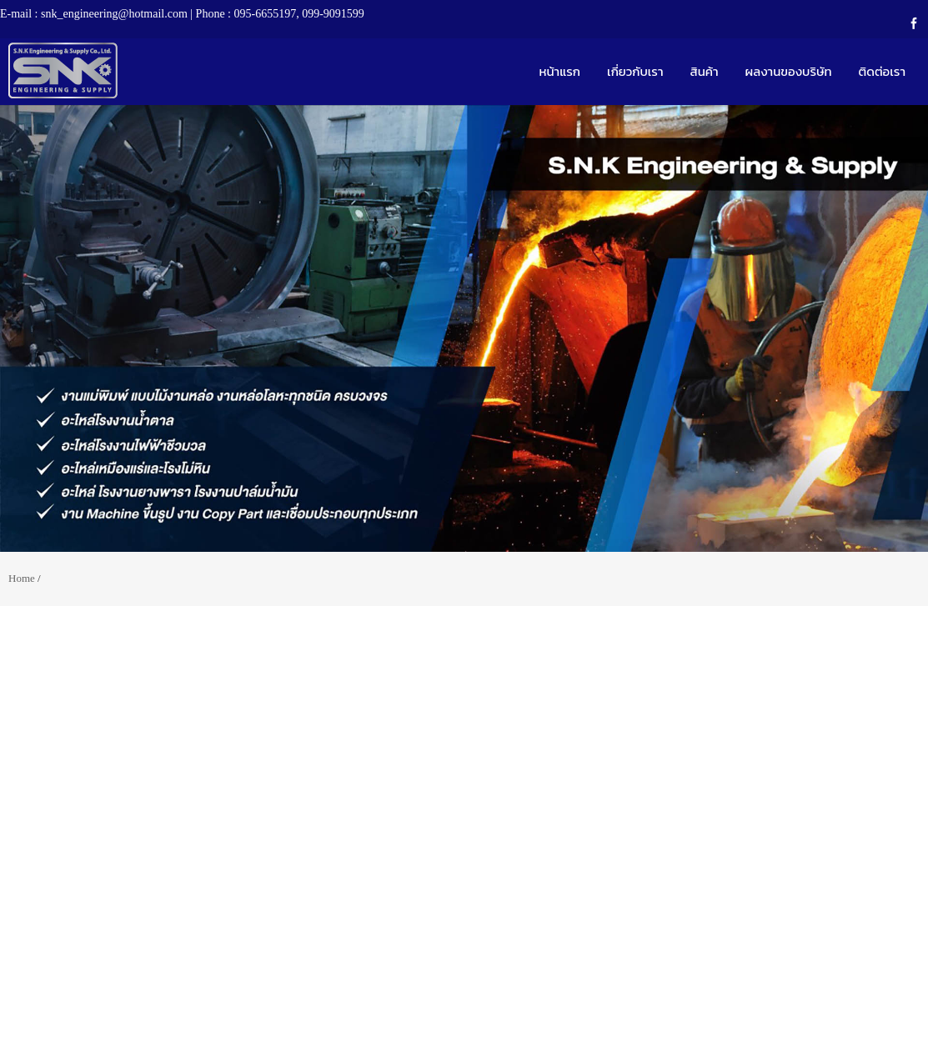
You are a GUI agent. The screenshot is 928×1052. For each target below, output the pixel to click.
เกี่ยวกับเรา (635, 71)
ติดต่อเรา (882, 71)
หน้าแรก (559, 71)
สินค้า (704, 71)
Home (21, 578)
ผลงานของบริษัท (788, 71)
